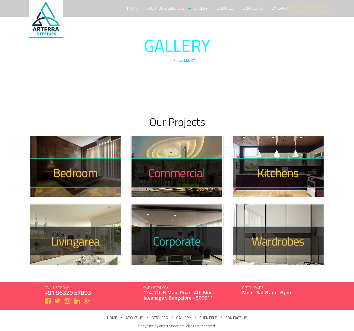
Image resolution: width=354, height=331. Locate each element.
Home (132, 8)
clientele (208, 318)
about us (134, 318)
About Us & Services (165, 8)
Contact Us (252, 8)
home (112, 318)
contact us (236, 318)
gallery (183, 318)
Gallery (200, 8)
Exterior (280, 8)
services (160, 318)
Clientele (225, 8)
